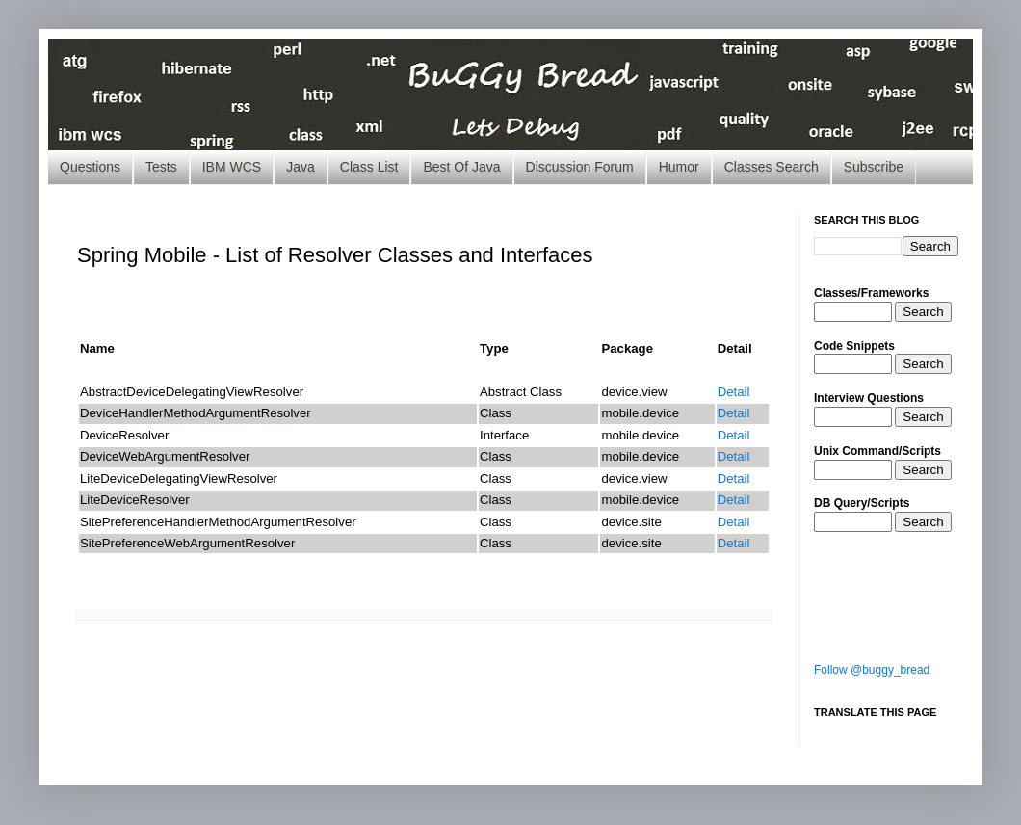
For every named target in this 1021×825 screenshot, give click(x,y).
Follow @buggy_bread (871, 670)
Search (923, 312)
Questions (90, 166)
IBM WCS (231, 166)
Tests (161, 166)
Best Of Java (461, 166)
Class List (369, 166)
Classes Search (771, 166)
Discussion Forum (580, 166)
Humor (679, 166)
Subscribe (873, 166)
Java (300, 166)
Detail (734, 392)
